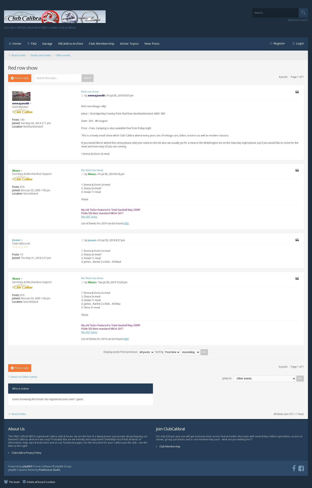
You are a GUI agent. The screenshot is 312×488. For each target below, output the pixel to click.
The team (14, 482)
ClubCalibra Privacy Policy (26, 453)
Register (279, 43)
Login (300, 43)
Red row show (90, 91)
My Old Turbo (89, 216)
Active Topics (129, 43)
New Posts (151, 43)
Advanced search (298, 20)
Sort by (167, 352)
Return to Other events (22, 377)
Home (16, 43)
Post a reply (20, 78)
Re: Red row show (92, 170)
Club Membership (101, 43)
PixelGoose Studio (49, 470)
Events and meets (41, 55)
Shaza (92, 174)
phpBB (26, 466)
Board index (19, 55)
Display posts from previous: (129, 352)
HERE (126, 223)
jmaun (92, 240)
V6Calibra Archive (70, 43)
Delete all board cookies (41, 482)
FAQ (34, 43)
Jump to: (227, 378)
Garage (47, 43)
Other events (62, 55)
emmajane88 (96, 95)
